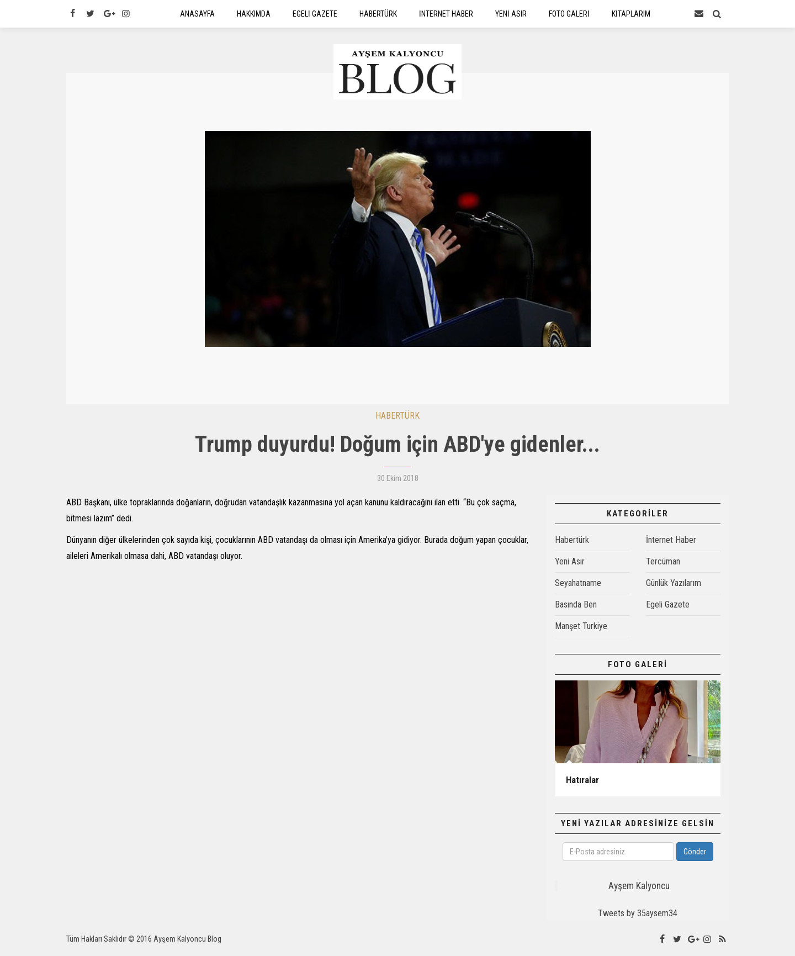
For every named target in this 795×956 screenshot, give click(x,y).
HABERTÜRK (397, 418)
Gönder (694, 854)
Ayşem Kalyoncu (639, 888)
